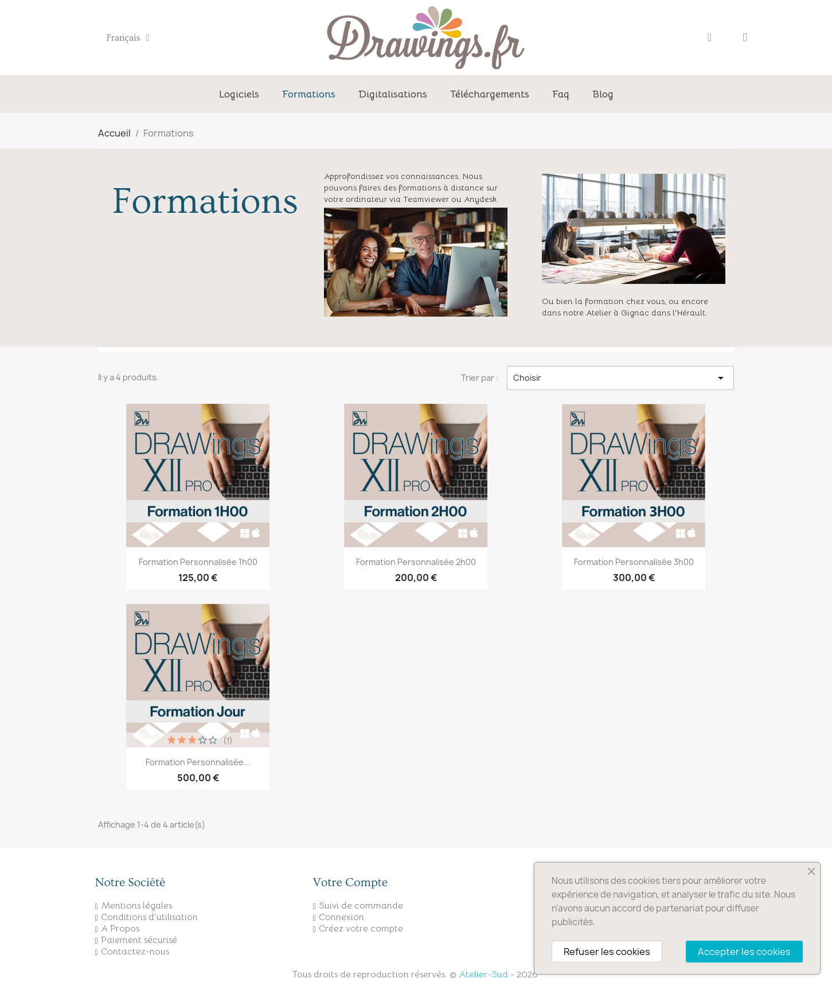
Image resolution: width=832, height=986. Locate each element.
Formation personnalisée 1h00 (198, 561)
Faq (560, 94)
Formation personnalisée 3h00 (634, 561)
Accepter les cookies (744, 951)
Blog (603, 94)
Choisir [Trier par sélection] (620, 378)
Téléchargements (489, 94)
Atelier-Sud (483, 974)
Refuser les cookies (607, 951)
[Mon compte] (709, 37)
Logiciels (239, 94)
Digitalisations (392, 94)
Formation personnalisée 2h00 (416, 561)
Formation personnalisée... (198, 762)
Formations (308, 94)
